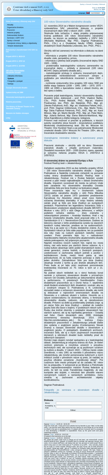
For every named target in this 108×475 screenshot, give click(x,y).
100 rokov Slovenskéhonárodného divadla (15, 75)
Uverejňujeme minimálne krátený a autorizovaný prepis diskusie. (70, 130)
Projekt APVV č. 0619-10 (15, 60)
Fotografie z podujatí (15, 85)
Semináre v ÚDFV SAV (15, 40)
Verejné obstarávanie (15, 50)
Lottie (46, 393)
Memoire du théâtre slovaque (17, 117)
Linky (8, 122)
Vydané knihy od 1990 (14, 96)
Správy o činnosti (86, 4)
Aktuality (10, 27)
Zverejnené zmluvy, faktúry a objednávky (17, 46)
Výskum (10, 82)
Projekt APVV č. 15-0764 (15, 70)
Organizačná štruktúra (15, 29)
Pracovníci (11, 32)
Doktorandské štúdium (15, 37)
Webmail (103, 4)
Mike (64, 472)
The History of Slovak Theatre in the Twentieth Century (20, 111)
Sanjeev (47, 396)
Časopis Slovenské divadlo (16, 92)
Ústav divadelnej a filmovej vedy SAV (18, 22)
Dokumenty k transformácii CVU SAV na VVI (18, 55)
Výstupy (10, 88)
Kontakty (96, 4)
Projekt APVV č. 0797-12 (15, 65)
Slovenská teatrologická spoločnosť (20, 101)
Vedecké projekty (13, 35)
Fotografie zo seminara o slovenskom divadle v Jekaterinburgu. (70, 352)
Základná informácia (14, 80)
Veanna (47, 384)
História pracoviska (13, 106)
